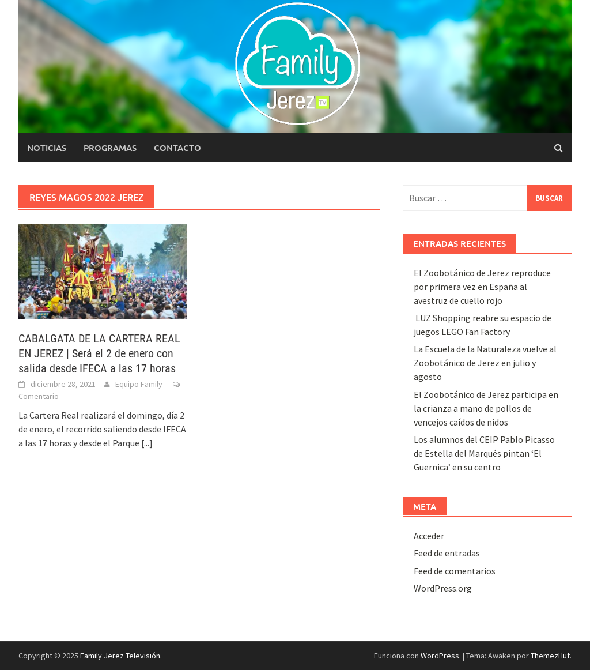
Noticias (46, 147)
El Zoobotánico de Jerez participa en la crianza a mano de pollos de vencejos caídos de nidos (486, 408)
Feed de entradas (447, 553)
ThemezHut (550, 655)
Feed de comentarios (455, 571)
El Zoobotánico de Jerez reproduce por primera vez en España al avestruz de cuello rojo (482, 286)
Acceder (429, 535)
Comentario (38, 396)
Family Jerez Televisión (120, 655)
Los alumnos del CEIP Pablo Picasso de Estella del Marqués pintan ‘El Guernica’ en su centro (484, 453)
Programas (110, 147)
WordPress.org (443, 588)
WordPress (440, 655)
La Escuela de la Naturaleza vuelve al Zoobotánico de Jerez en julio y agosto (485, 362)
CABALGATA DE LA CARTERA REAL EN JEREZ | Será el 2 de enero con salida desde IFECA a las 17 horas (99, 353)
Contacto (177, 147)
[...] (147, 443)
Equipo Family (138, 384)
